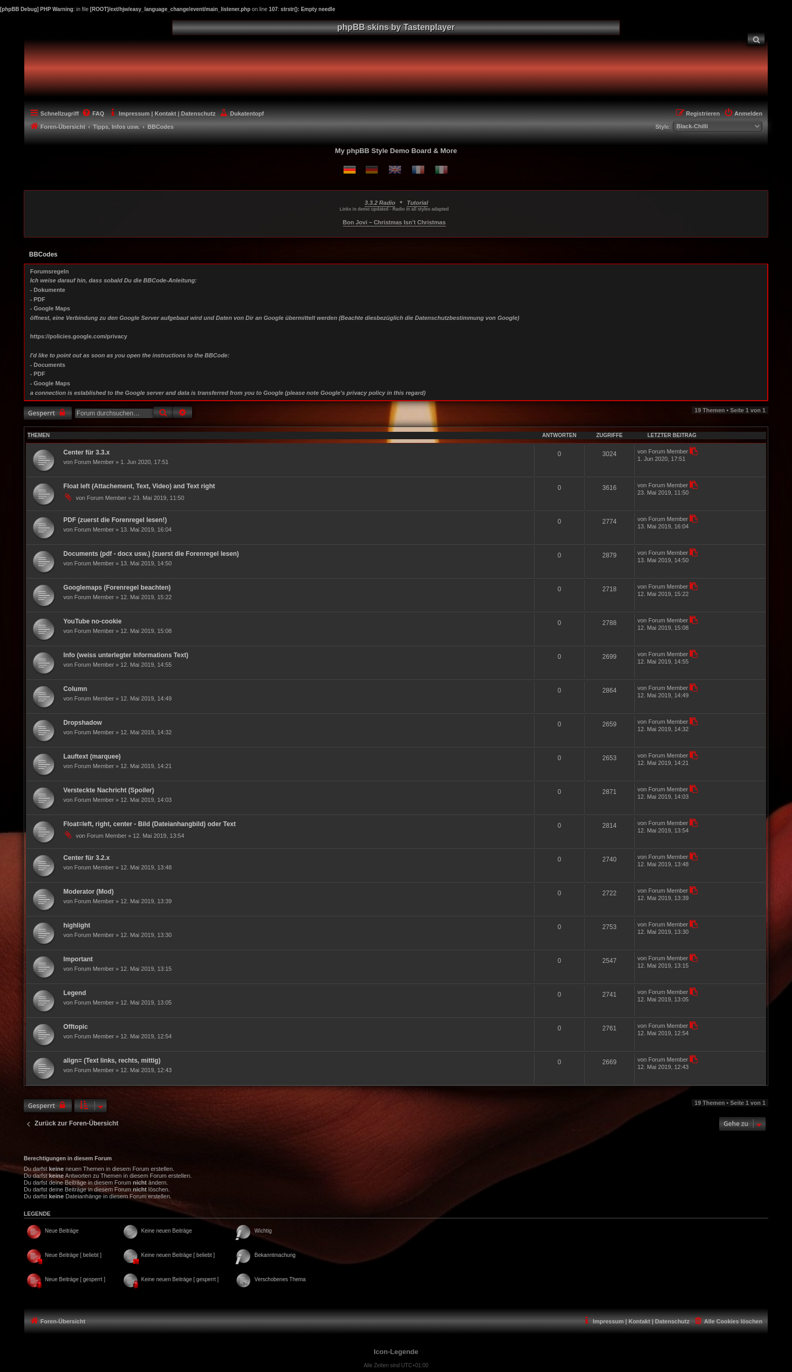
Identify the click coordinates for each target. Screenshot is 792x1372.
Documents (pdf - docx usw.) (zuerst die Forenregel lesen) (151, 553)
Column (75, 689)
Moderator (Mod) (88, 891)
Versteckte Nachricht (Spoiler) (108, 790)
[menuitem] (756, 38)
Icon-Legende (396, 1352)
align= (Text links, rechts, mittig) (111, 1060)
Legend (74, 993)
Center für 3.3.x (86, 452)
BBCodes (43, 254)
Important (78, 959)
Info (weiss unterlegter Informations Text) (125, 655)
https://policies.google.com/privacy (78, 336)
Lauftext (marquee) (92, 756)
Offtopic (75, 1026)
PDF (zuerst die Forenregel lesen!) (115, 520)
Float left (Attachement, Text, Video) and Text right (139, 486)
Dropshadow (82, 722)
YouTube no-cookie (92, 621)
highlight (76, 925)
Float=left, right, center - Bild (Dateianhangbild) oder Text (149, 824)
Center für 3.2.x (86, 858)
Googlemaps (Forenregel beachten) (117, 587)
